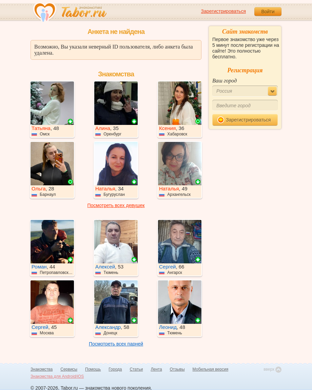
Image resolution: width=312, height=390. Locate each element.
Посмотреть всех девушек (116, 205)
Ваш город (224, 80)
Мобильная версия (211, 369)
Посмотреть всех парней (116, 344)
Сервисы (68, 369)
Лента (156, 369)
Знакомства (42, 369)
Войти (267, 11)
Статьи (136, 369)
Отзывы (177, 369)
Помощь (93, 369)
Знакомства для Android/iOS (57, 376)
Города (115, 369)
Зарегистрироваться (223, 11)
